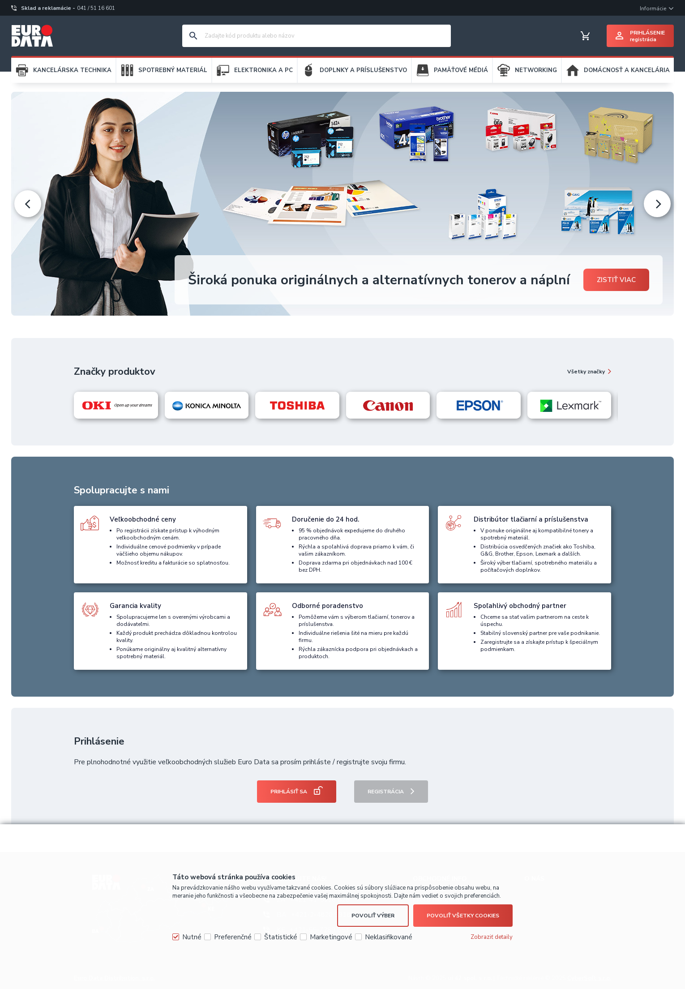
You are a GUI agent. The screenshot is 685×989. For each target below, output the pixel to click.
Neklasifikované (388, 937)
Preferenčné (233, 937)
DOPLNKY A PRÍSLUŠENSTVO (363, 70)
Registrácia (386, 791)
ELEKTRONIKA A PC (263, 70)
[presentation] (27, 203)
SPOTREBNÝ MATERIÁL (172, 70)
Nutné (191, 937)
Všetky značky (586, 371)
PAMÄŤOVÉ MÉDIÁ (461, 70)
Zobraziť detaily (492, 937)
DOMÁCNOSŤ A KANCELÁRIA (627, 70)
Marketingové (331, 937)
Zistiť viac (616, 279)
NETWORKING (536, 70)
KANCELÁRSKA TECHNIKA (72, 70)
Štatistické (280, 937)
